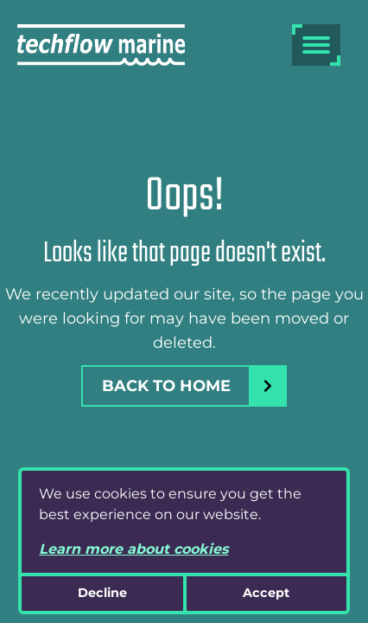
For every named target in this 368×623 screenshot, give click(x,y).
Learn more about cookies (133, 549)
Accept (266, 593)
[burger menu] (316, 45)
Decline (102, 593)
